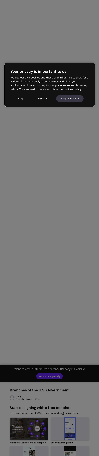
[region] (49, 85)
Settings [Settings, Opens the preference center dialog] (20, 98)
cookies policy (72, 89)
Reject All (43, 98)
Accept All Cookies (70, 98)
